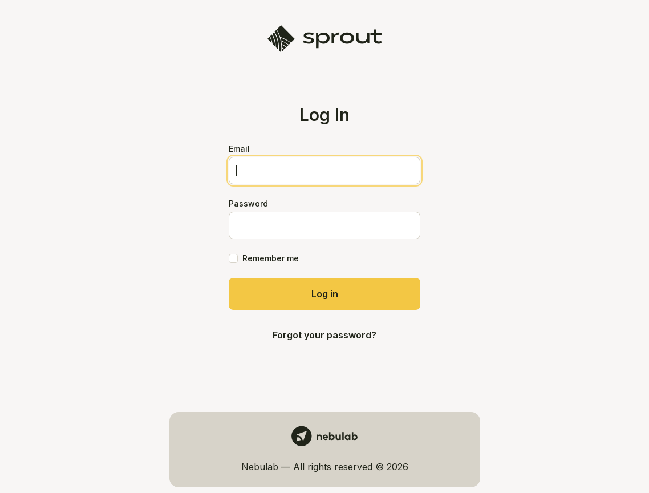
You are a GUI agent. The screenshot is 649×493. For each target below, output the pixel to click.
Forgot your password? (324, 335)
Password (248, 203)
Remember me (270, 258)
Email (239, 148)
